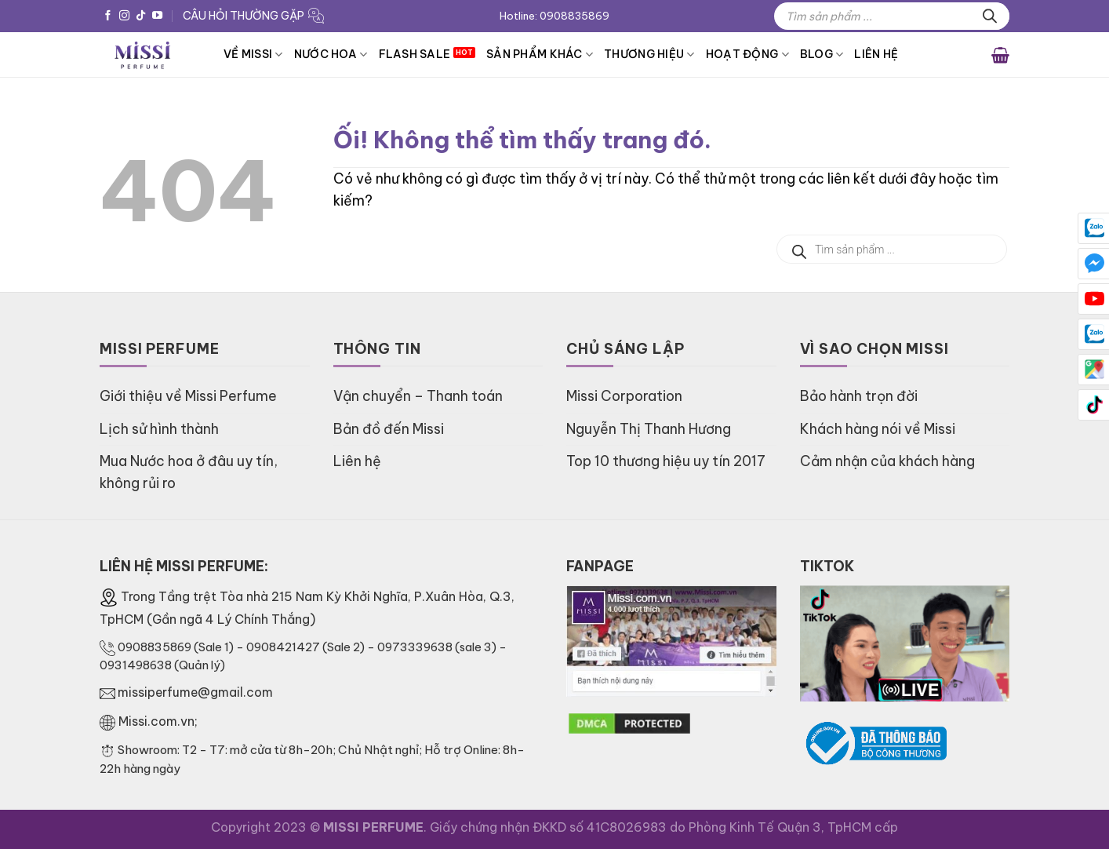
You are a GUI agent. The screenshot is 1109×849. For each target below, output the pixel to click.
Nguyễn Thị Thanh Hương (648, 429)
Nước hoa (331, 54)
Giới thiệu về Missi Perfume (188, 396)
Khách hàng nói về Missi (877, 429)
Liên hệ (876, 54)
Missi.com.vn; (158, 721)
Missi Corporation (624, 396)
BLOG (822, 54)
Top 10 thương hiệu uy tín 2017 (665, 461)
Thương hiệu (649, 54)
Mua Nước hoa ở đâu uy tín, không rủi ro (189, 472)
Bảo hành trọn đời (859, 396)
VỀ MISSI (253, 54)
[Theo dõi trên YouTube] (157, 16)
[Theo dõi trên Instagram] (124, 16)
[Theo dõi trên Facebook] (108, 16)
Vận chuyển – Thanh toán (418, 396)
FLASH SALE (415, 54)
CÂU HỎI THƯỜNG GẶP (243, 16)
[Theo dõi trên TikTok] (141, 16)
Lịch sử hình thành (159, 429)
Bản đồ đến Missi (388, 429)
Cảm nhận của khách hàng (887, 461)
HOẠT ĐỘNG (747, 54)
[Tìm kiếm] (989, 16)
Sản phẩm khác (539, 54)
